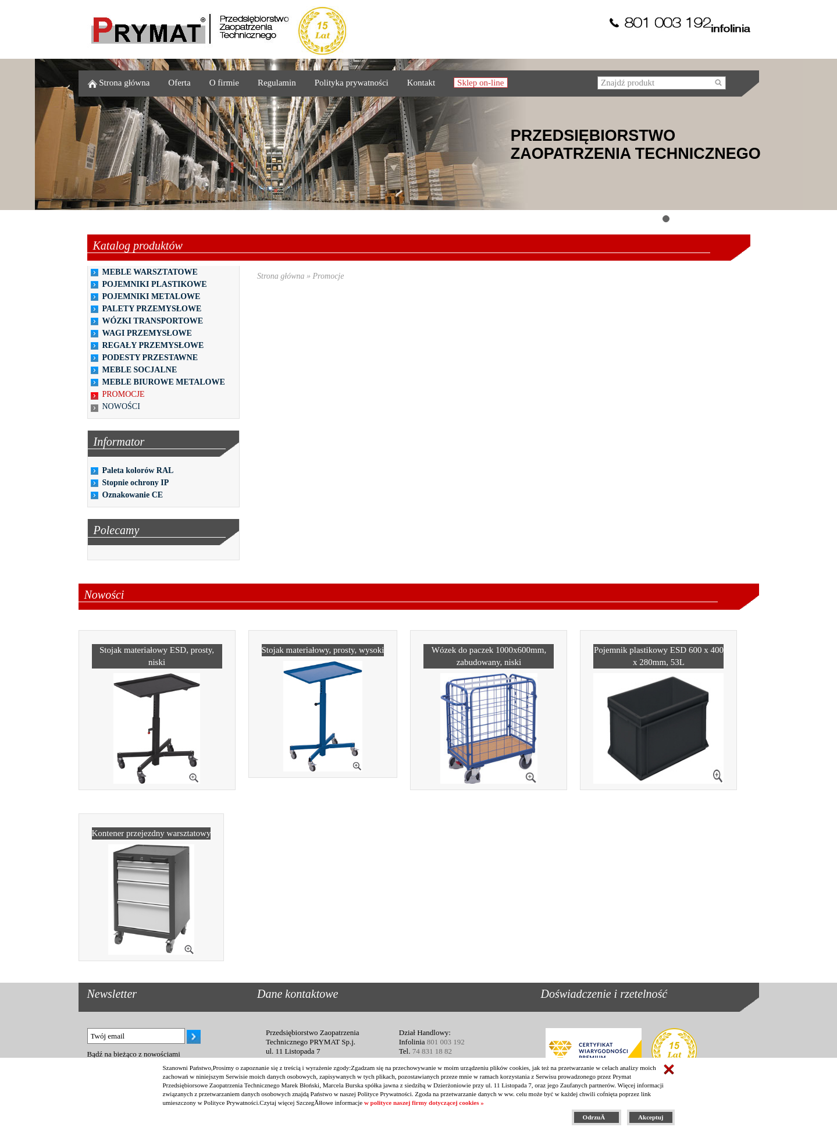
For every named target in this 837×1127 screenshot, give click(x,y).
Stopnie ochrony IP (135, 482)
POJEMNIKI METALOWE (151, 296)
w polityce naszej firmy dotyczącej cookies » (424, 1102)
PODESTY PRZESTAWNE (150, 357)
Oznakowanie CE (132, 494)
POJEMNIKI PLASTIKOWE (154, 284)
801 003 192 (446, 1041)
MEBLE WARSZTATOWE (150, 272)
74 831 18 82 (432, 1051)
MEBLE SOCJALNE (139, 369)
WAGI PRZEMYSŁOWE (147, 333)
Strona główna (281, 276)
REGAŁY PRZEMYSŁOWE (153, 345)
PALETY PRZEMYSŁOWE (152, 308)
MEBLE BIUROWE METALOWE (163, 382)
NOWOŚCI (121, 406)
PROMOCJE (123, 394)
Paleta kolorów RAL (138, 470)
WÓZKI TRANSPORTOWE (153, 321)
